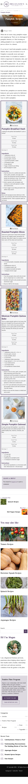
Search (3, 628)
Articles (4, 716)
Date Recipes (9, 759)
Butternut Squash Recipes (11, 573)
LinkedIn (15, 770)
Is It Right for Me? (10, 698)
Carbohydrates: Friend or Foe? (15, 740)
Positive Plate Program (9, 721)
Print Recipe (14, 125)
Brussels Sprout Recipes (12, 754)
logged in (14, 482)
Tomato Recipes (7, 544)
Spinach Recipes (7, 591)
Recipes (4, 727)
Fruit (20, 725)
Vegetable (22, 729)
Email (20, 770)
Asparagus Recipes (8, 620)
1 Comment (15, 23)
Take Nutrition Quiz (11, 702)
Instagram (8, 770)
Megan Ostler (6, 30)
